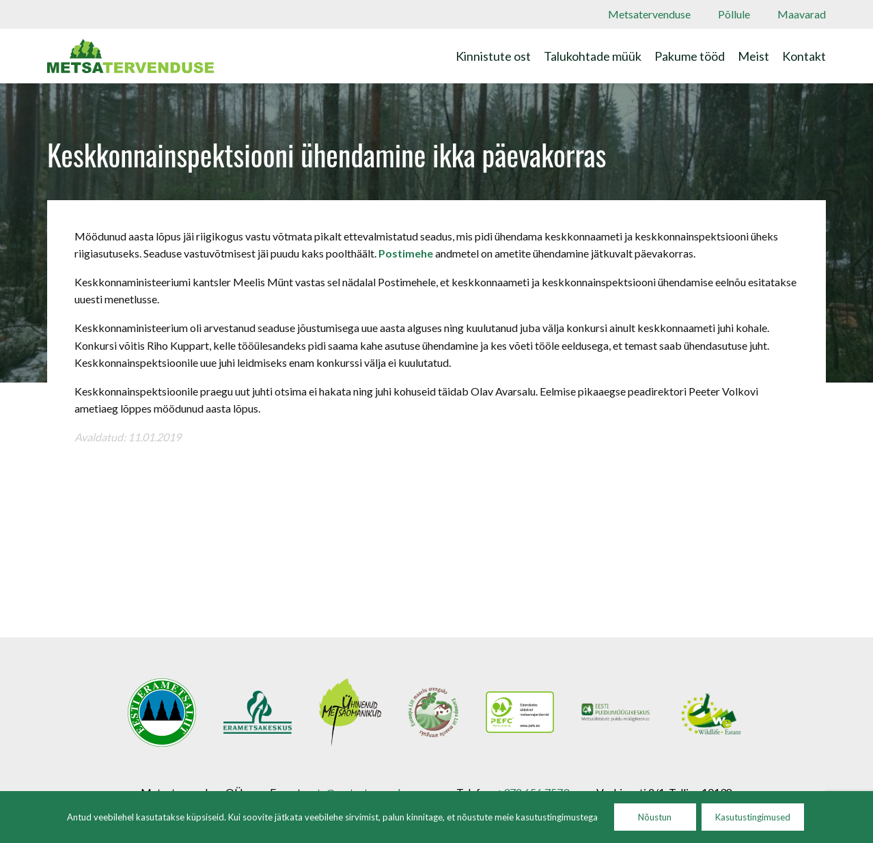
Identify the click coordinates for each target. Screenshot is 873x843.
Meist (753, 56)
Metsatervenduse (649, 14)
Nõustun (654, 817)
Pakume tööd (689, 56)
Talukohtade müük (592, 56)
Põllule (734, 14)
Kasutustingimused (752, 817)
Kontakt (804, 56)
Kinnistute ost (493, 56)
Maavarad (801, 14)
